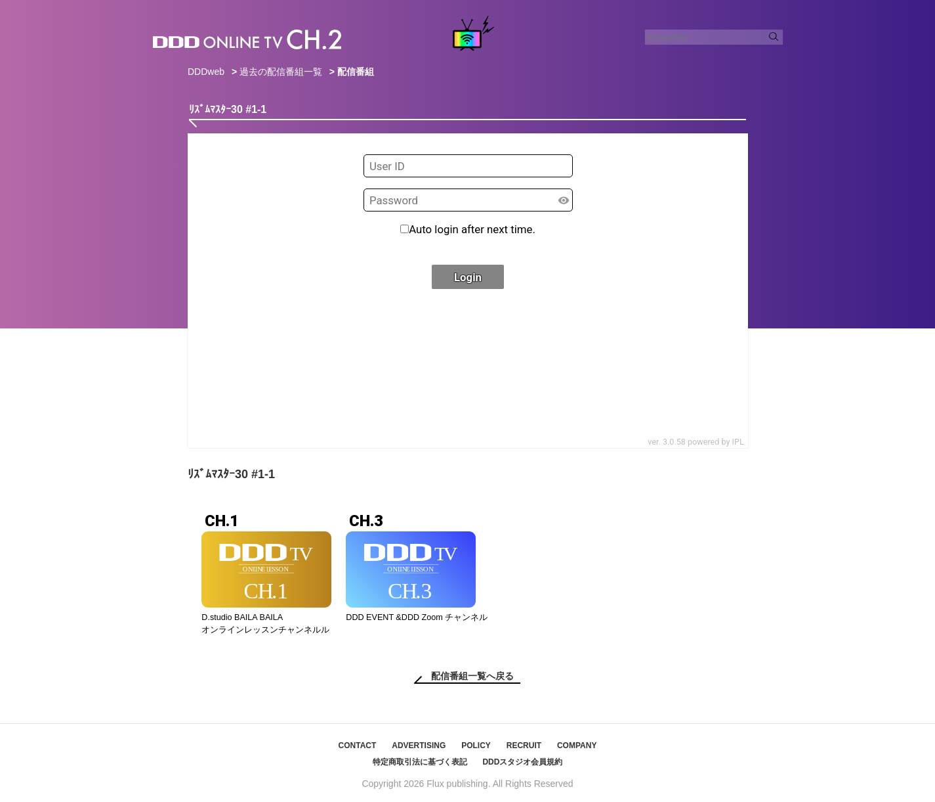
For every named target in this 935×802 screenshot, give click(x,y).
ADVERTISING (419, 745)
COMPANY (576, 745)
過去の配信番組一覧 (280, 71)
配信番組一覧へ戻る (472, 676)
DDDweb (206, 71)
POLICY (476, 745)
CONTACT (358, 745)
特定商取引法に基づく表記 (420, 762)
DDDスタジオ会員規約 (522, 762)
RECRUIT (524, 745)
